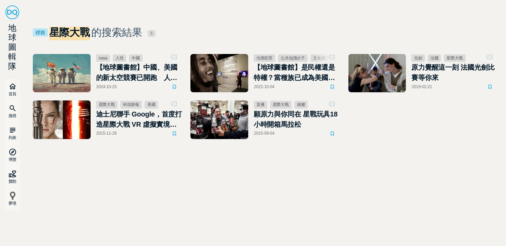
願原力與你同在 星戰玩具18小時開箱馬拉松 (295, 119)
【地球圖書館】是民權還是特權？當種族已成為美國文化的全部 (294, 73)
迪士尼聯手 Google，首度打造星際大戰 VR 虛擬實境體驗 (139, 119)
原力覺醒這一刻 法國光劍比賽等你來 (452, 72)
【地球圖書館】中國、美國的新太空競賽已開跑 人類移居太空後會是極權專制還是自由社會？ (136, 73)
